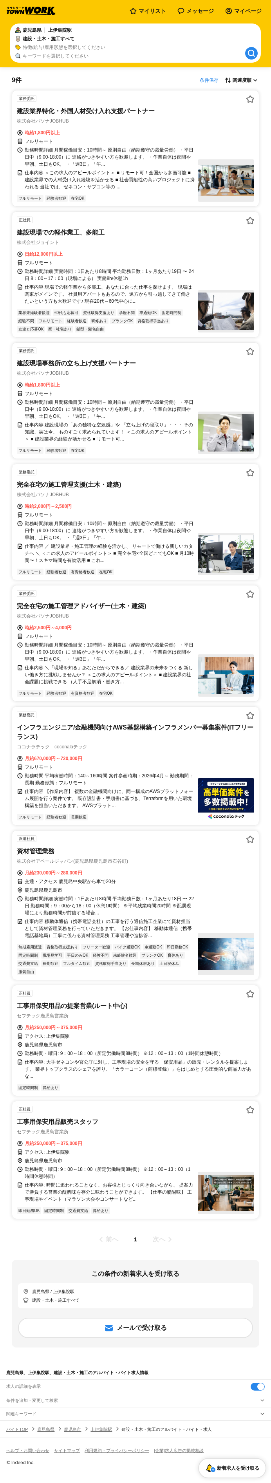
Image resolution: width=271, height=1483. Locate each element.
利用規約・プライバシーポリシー (117, 1450)
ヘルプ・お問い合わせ (27, 1450)
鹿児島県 (45, 1429)
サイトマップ (67, 1450)
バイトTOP (17, 1429)
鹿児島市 (72, 1429)
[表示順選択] (241, 80)
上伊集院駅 (101, 1429)
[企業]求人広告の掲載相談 (179, 1450)
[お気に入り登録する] (250, 99)
